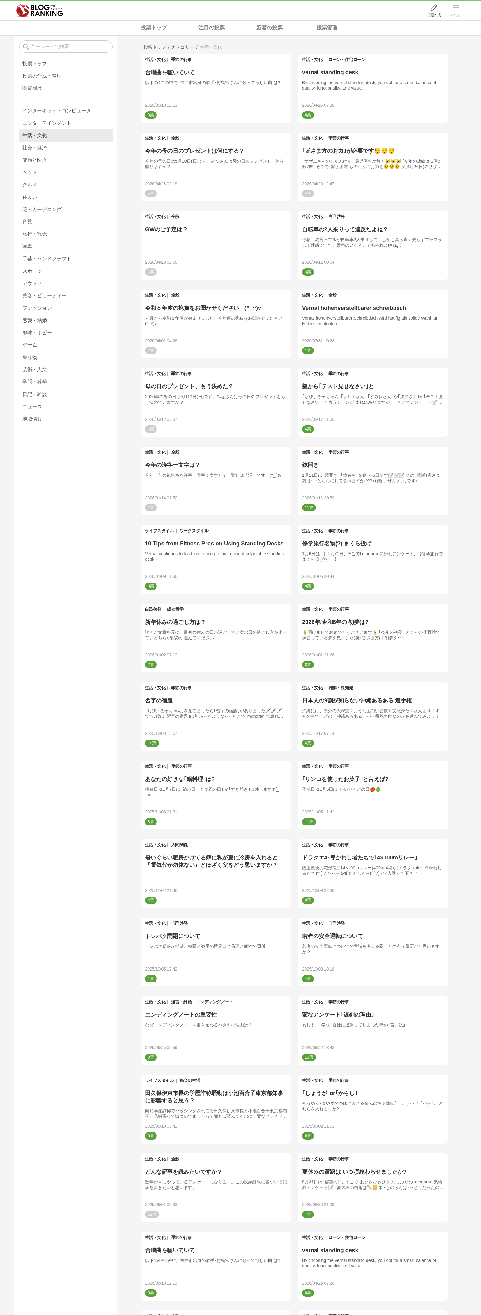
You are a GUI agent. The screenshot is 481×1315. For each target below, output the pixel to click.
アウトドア (34, 283)
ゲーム (29, 345)
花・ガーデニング (42, 209)
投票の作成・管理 (42, 76)
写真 (27, 246)
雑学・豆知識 (340, 687)
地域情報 (32, 418)
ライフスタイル (159, 530)
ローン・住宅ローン (347, 59)
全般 (175, 138)
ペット (29, 172)
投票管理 (327, 28)
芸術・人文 (34, 369)
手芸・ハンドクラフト (46, 258)
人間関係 (179, 844)
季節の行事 (181, 59)
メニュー (456, 15)
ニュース (32, 406)
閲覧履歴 (32, 88)
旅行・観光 (34, 233)
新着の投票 (269, 28)
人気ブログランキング (39, 10)
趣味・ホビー (37, 332)
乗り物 (29, 357)
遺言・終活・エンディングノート (202, 1001)
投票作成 (434, 15)
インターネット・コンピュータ (56, 110)
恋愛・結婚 (34, 320)
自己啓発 (336, 216)
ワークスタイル (194, 530)
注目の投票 (211, 28)
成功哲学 (175, 609)
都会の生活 (189, 1080)
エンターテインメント (46, 123)
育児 (27, 221)
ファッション (37, 307)
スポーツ (32, 271)
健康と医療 (34, 160)
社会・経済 (34, 147)
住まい (29, 197)
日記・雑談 (34, 394)
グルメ (29, 184)
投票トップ (154, 28)
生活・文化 (155, 59)
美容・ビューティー (44, 295)
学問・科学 (34, 381)
